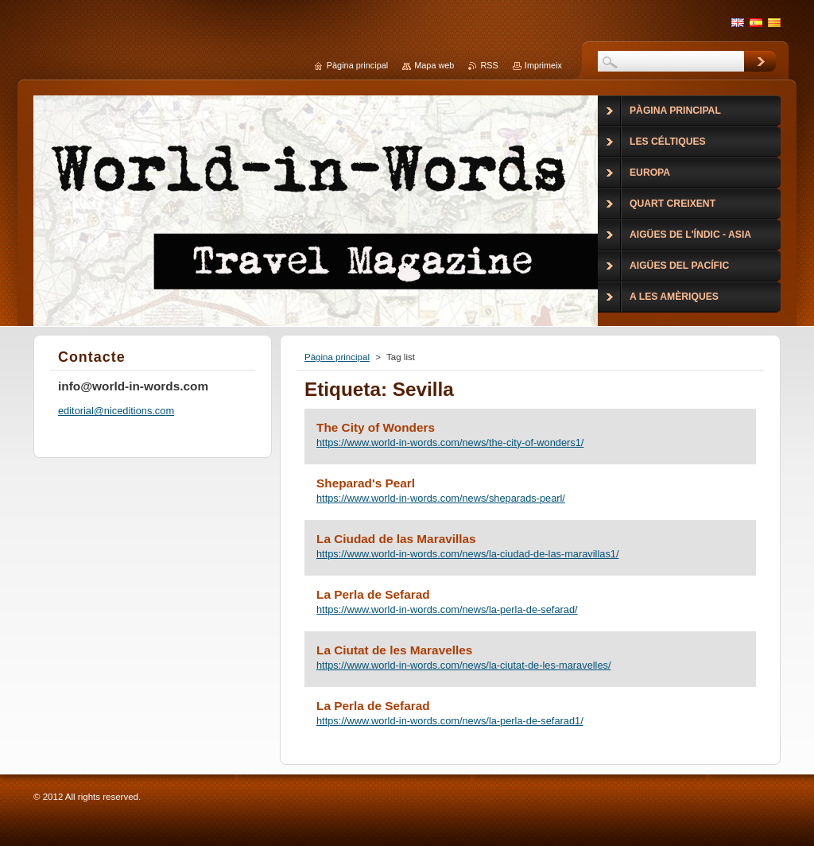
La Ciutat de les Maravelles (394, 650)
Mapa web (434, 65)
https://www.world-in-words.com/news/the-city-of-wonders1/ (449, 442)
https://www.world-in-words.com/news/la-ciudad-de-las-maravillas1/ (467, 554)
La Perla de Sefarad (373, 594)
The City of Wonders (375, 427)
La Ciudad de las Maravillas (396, 538)
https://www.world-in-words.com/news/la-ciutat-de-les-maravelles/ (463, 665)
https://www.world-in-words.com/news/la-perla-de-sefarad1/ (449, 721)
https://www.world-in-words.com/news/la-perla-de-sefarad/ (447, 609)
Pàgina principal (337, 357)
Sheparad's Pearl (365, 483)
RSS (489, 65)
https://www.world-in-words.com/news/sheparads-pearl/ (440, 498)
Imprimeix (543, 65)
